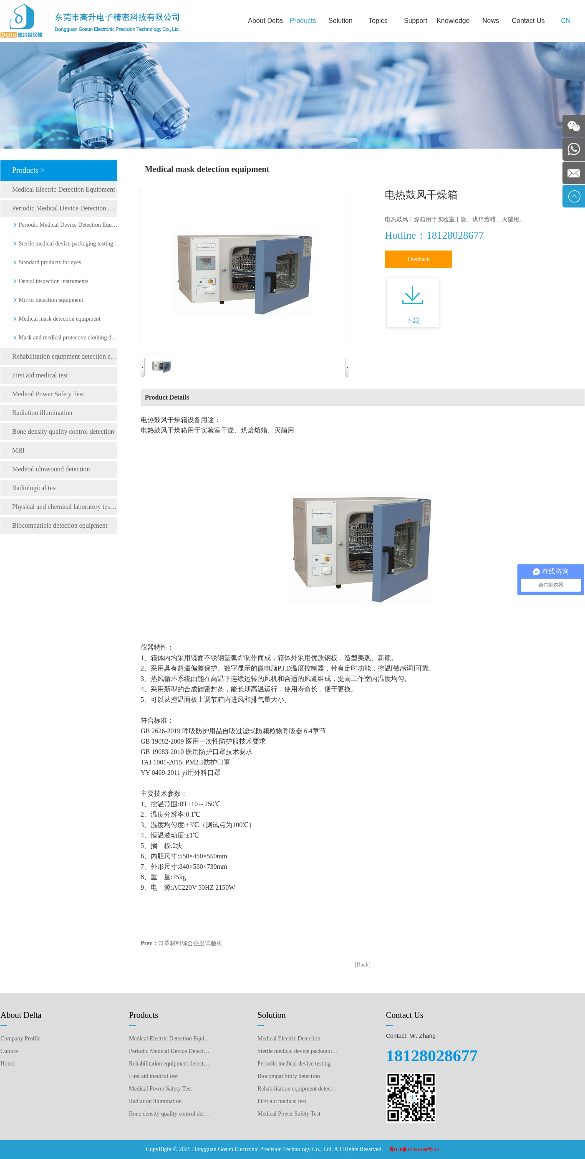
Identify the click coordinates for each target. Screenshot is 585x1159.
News (490, 20)
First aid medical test (40, 375)
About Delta (265, 20)
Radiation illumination (42, 412)
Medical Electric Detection (288, 1038)
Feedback (418, 259)
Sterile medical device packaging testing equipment (69, 243)
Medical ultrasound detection (51, 469)
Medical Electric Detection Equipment (63, 189)
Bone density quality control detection (63, 431)
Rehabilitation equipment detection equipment (64, 356)
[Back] (363, 965)
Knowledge (452, 20)
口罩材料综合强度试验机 (190, 943)
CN (565, 20)
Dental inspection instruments (53, 281)
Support (415, 20)
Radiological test (34, 487)
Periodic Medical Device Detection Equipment (64, 208)
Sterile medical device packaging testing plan (298, 1051)
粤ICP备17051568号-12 (414, 1149)
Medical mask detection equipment (60, 319)
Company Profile (20, 1038)
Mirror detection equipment (51, 300)
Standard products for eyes (50, 262)
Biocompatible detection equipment (59, 525)
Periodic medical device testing (293, 1063)
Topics (377, 20)
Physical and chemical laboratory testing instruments (64, 506)
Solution (340, 20)
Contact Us (528, 20)
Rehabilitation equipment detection (298, 1089)
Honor (7, 1063)
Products (303, 20)
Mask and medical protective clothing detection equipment (69, 337)
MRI (18, 450)
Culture (9, 1051)
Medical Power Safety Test (48, 393)
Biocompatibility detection (288, 1076)
